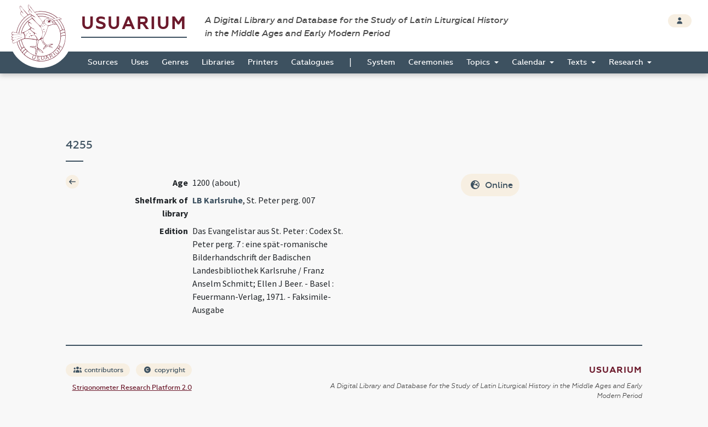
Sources (103, 62)
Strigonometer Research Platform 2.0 (132, 387)
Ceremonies (430, 62)
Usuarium (134, 23)
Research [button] (627, 62)
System (381, 62)
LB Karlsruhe (217, 200)
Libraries (218, 62)
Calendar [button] (530, 62)
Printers (263, 62)
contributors (98, 370)
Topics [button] (479, 62)
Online (491, 185)
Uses (140, 62)
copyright (164, 370)
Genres (175, 62)
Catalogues (312, 62)
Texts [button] (578, 62)
